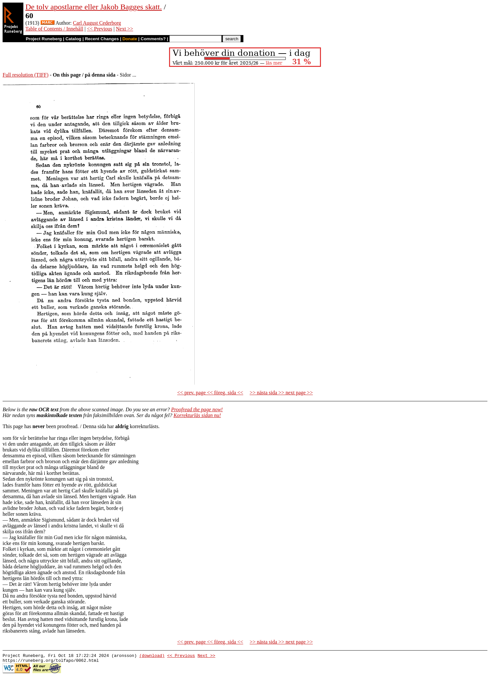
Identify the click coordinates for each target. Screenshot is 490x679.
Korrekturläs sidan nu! (197, 415)
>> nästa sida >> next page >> (281, 392)
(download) (152, 656)
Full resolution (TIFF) (25, 75)
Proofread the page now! (197, 409)
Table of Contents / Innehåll (54, 28)
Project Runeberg (44, 38)
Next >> (124, 28)
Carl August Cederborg (97, 23)
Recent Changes (102, 38)
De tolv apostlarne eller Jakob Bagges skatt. (93, 7)
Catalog (73, 38)
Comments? (153, 38)
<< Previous (99, 28)
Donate (129, 38)
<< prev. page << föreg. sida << (210, 392)
